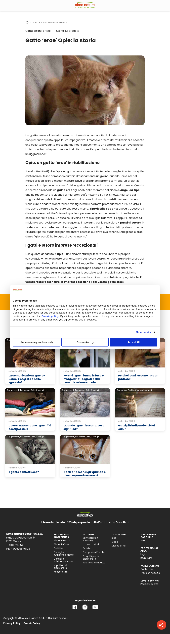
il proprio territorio (110, 181)
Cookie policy (50, 316)
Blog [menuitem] (114, 538)
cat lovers (89, 259)
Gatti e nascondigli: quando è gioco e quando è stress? (84, 473)
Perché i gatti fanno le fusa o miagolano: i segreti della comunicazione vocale (83, 379)
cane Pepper (91, 149)
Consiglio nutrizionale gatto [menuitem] (64, 553)
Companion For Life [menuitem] (94, 552)
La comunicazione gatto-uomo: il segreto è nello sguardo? (26, 379)
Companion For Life (38, 31)
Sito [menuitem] (142, 540)
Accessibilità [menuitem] (61, 571)
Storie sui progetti (67, 31)
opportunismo (34, 268)
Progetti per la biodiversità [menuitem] (91, 557)
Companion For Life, (126, 390)
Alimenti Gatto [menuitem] (62, 540)
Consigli (40, 390)
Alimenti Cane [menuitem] (61, 544)
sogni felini (44, 181)
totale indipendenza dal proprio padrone (76, 268)
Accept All (134, 342)
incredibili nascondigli (116, 272)
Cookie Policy (31, 623)
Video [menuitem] (115, 541)
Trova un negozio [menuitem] (150, 573)
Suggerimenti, (13, 390)
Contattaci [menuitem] (146, 569)
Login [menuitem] (143, 554)
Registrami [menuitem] (146, 558)
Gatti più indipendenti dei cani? (136, 427)
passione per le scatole (78, 272)
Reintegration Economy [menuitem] (90, 539)
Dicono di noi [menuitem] (119, 545)
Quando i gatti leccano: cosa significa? (83, 427)
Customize (85, 342)
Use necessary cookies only (36, 342)
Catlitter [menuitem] (58, 548)
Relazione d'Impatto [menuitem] (94, 562)
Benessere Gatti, (28, 390)
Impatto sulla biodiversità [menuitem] (61, 567)
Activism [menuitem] (87, 548)
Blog (35, 22)
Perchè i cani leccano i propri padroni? (138, 377)
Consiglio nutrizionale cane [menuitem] (63, 560)
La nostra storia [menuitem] (91, 544)
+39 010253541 (15, 545)
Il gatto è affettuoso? (23, 472)
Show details (143, 332)
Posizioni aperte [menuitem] (149, 584)
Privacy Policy (12, 623)
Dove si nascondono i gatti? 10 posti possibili (29, 427)
